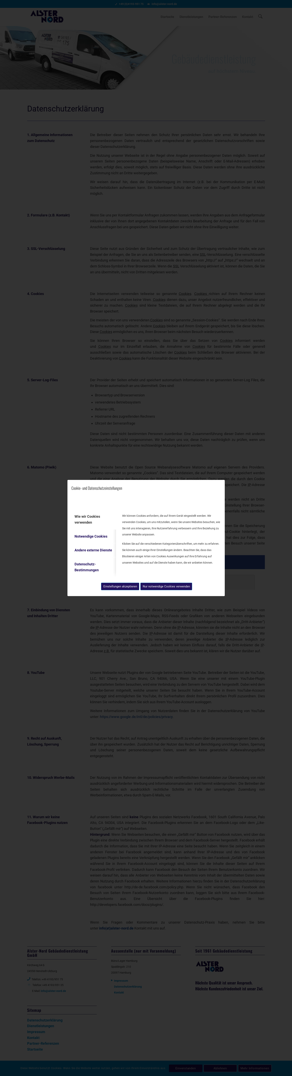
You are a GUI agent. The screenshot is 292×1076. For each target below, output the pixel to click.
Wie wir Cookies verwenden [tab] (87, 519)
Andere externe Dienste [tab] (93, 550)
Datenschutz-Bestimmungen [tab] (87, 567)
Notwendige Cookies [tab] (91, 536)
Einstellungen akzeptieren (120, 586)
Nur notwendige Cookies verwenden (166, 586)
